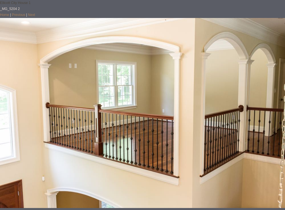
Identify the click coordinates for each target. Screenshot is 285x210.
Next (31, 15)
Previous (18, 15)
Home (4, 15)
